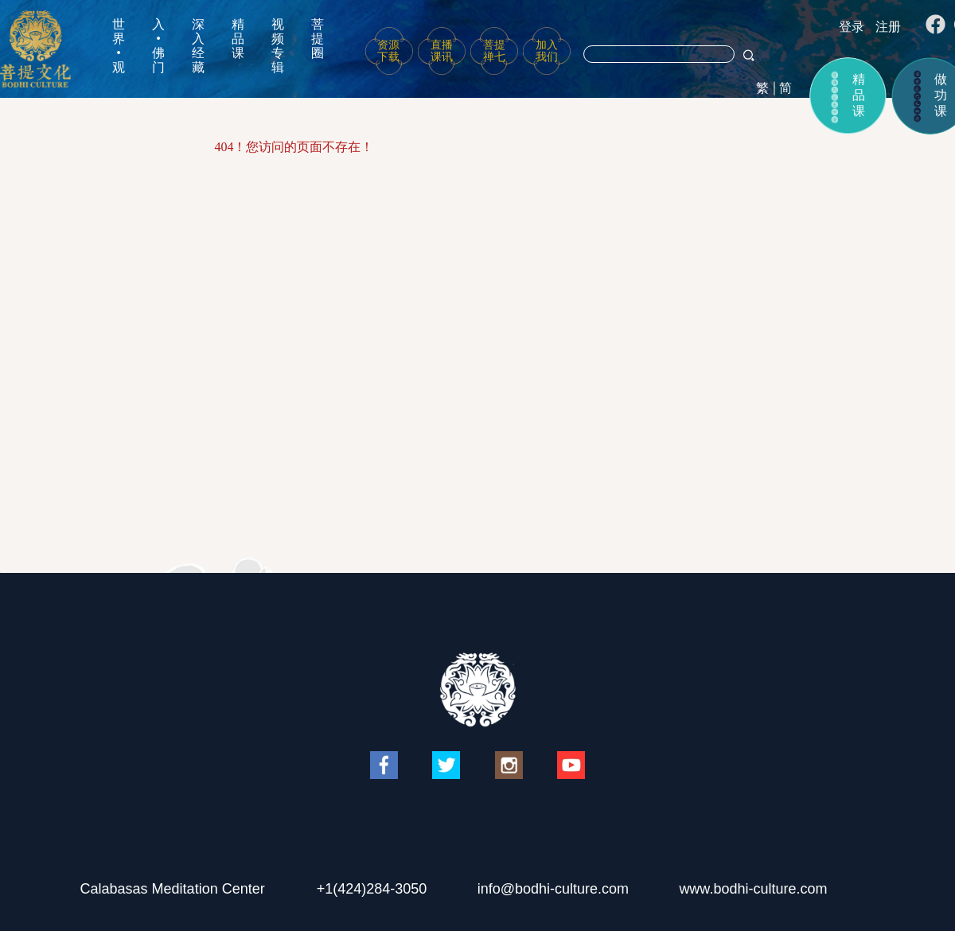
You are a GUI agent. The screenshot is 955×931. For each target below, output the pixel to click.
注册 (888, 26)
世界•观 (118, 46)
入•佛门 (158, 46)
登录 (851, 26)
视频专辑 (277, 46)
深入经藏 (198, 46)
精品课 (238, 39)
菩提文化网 (35, 49)
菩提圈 (317, 39)
